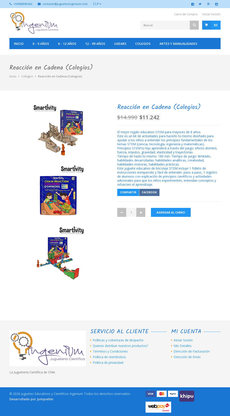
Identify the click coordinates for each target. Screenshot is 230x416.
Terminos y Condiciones (110, 351)
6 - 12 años (67, 43)
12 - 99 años (95, 43)
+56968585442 (22, 4)
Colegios (142, 43)
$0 (215, 25)
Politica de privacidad (108, 363)
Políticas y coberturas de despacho (118, 340)
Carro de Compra (185, 14)
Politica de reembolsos (109, 357)
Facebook (149, 192)
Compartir (128, 192)
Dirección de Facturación (192, 351)
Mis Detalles (183, 346)
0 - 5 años (41, 43)
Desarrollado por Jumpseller (31, 399)
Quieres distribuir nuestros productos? (120, 346)
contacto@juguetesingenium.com (65, 4)
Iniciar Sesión (211, 14)
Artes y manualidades (178, 43)
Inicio (19, 43)
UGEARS (120, 43)
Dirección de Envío (187, 357)
